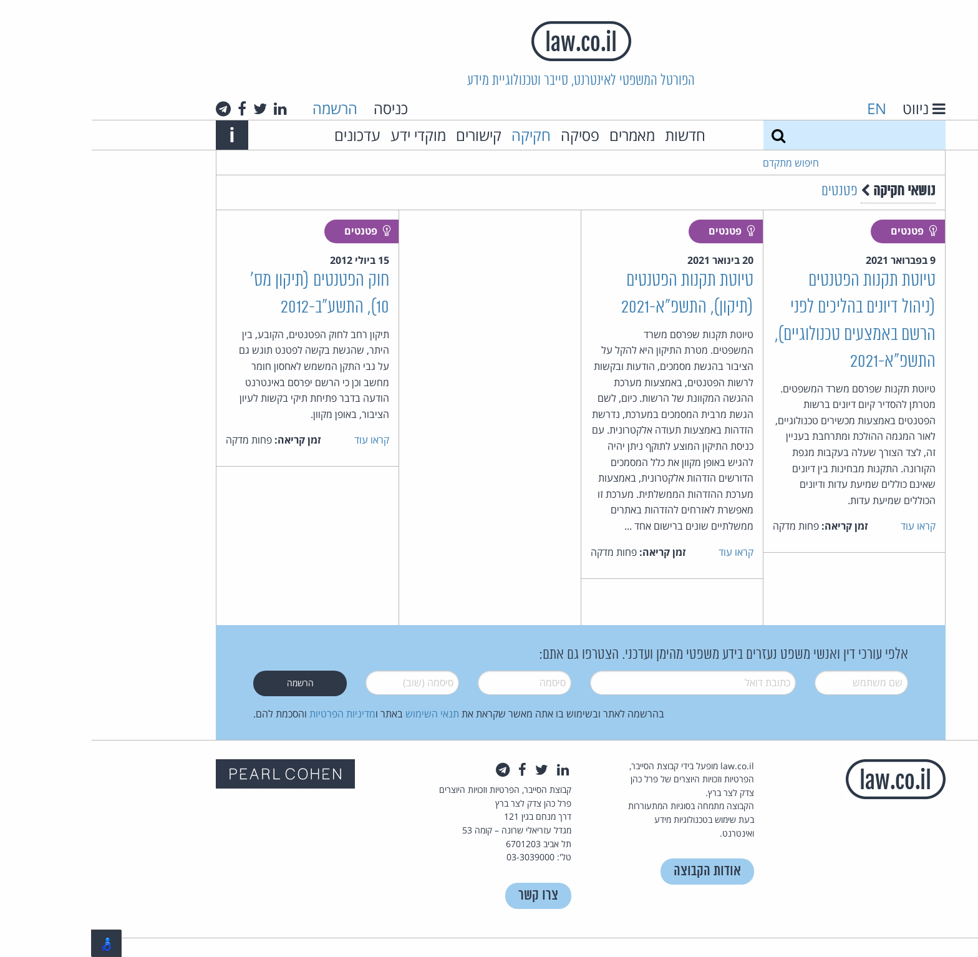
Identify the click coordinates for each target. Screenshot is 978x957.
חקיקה (439, 135)
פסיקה (488, 135)
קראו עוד (826, 526)
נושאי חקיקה (806, 191)
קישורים (387, 135)
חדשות (593, 135)
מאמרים (540, 135)
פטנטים (748, 191)
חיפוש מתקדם (699, 163)
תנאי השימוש (340, 714)
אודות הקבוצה (615, 871)
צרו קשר (447, 895)
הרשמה (243, 108)
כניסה (299, 108)
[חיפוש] (687, 135)
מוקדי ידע (326, 135)
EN (785, 108)
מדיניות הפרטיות (251, 714)
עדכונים (266, 135)
